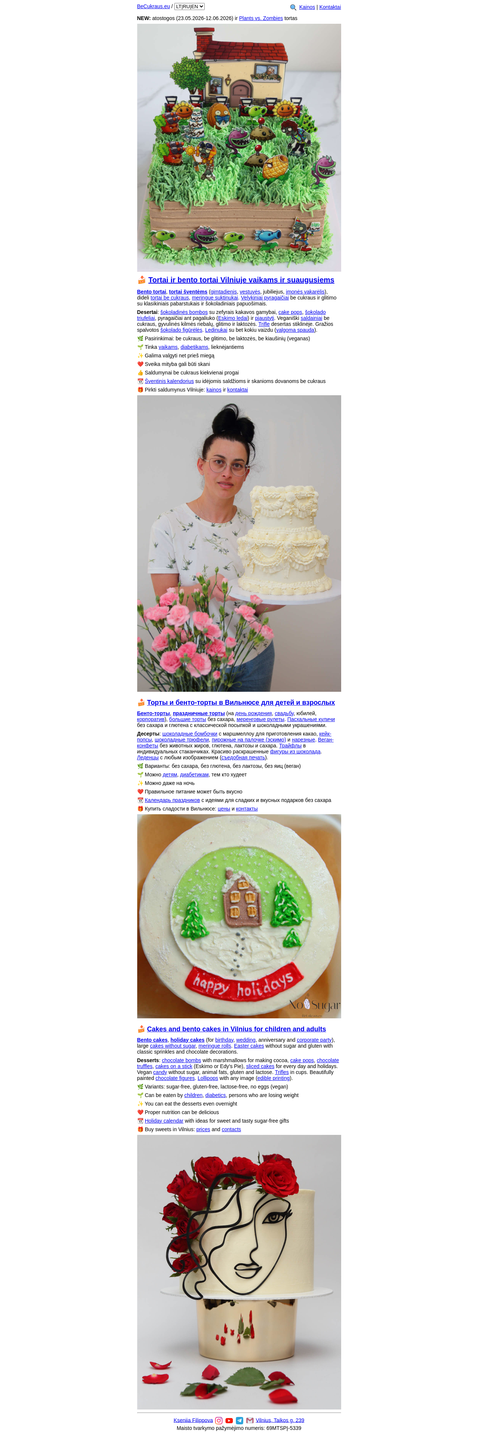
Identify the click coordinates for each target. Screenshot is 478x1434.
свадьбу (284, 713)
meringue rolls (214, 1046)
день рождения (253, 713)
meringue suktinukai (215, 298)
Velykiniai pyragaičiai (265, 298)
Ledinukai (216, 330)
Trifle (264, 324)
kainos (214, 390)
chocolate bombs (181, 1060)
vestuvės (250, 292)
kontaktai (237, 390)
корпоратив (151, 719)
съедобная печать (243, 757)
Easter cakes (249, 1046)
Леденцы (148, 757)
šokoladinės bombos (184, 312)
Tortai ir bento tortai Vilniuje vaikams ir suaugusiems (241, 280)
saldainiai (311, 318)
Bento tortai (152, 292)
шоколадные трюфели (182, 740)
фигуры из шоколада (295, 751)
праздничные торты (199, 713)
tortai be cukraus (170, 298)
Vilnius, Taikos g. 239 (280, 1420)
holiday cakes (188, 1040)
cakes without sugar (173, 1046)
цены (224, 809)
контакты (247, 809)
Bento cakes (152, 1040)
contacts (231, 1129)
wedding (246, 1040)
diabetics (215, 1095)
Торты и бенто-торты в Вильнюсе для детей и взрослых (241, 702)
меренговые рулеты (260, 719)
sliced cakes (260, 1066)
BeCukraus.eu (153, 6)
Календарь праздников (172, 800)
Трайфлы (290, 746)
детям (170, 774)
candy (160, 1072)
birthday (224, 1040)
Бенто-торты (153, 713)
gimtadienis (224, 292)
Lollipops (208, 1078)
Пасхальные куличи (311, 719)
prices (203, 1129)
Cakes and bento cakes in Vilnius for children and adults (236, 1029)
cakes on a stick (173, 1066)
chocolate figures (175, 1078)
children (193, 1095)
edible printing (273, 1078)
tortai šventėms (188, 292)
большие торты (187, 719)
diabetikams (194, 347)
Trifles (282, 1072)
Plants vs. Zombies (261, 18)
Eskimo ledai (232, 318)
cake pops (290, 312)
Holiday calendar (164, 1121)
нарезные (303, 740)
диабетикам (194, 774)
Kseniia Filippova (193, 1420)
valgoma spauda (295, 330)
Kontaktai (330, 7)
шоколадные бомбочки (189, 734)
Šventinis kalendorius (169, 381)
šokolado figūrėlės (181, 330)
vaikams (168, 347)
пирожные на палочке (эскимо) (249, 740)
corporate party (314, 1040)
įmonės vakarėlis (305, 292)
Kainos (307, 7)
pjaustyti (264, 318)
